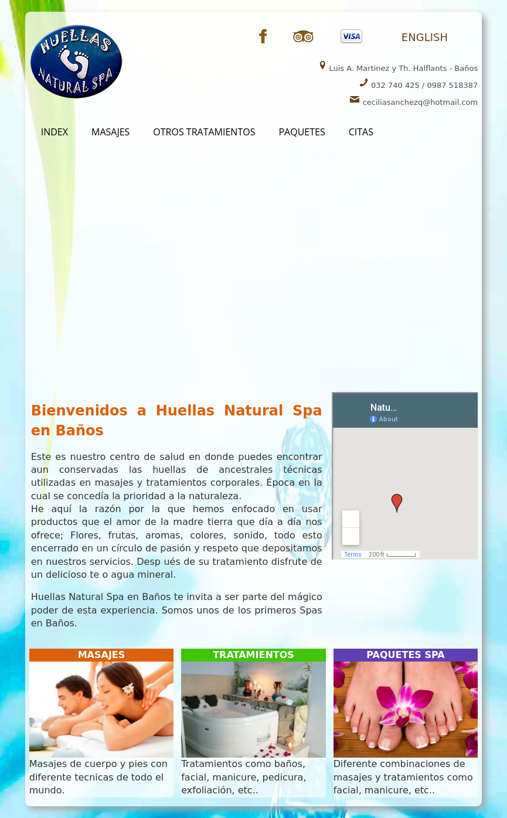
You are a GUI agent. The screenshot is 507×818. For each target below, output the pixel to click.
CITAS (361, 131)
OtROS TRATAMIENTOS (204, 131)
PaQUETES (301, 131)
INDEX (54, 131)
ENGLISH (424, 37)
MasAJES (110, 131)
